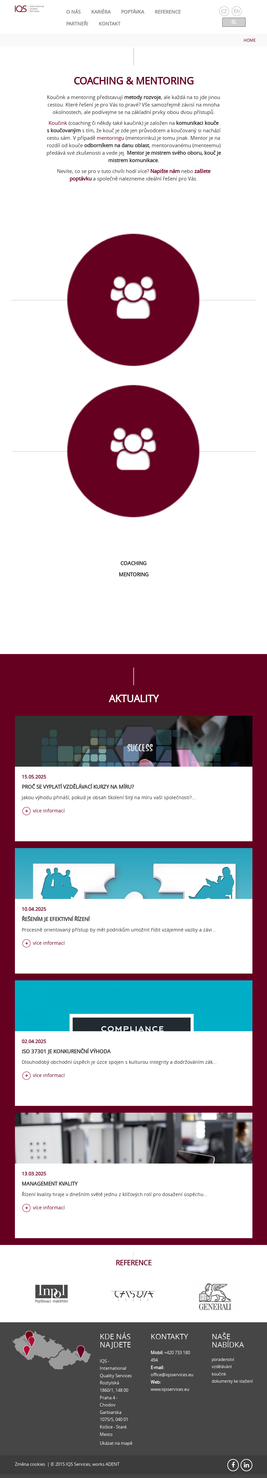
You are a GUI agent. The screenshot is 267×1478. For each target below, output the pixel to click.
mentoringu (110, 137)
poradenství (223, 1359)
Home (250, 40)
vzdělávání (222, 1366)
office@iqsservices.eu (172, 1374)
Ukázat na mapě (116, 1443)
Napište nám (165, 171)
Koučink (58, 122)
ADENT (112, 1464)
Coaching (133, 563)
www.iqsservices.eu (170, 1389)
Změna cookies (30, 1464)
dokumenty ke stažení (232, 1381)
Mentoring (134, 574)
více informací (49, 810)
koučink (219, 1374)
